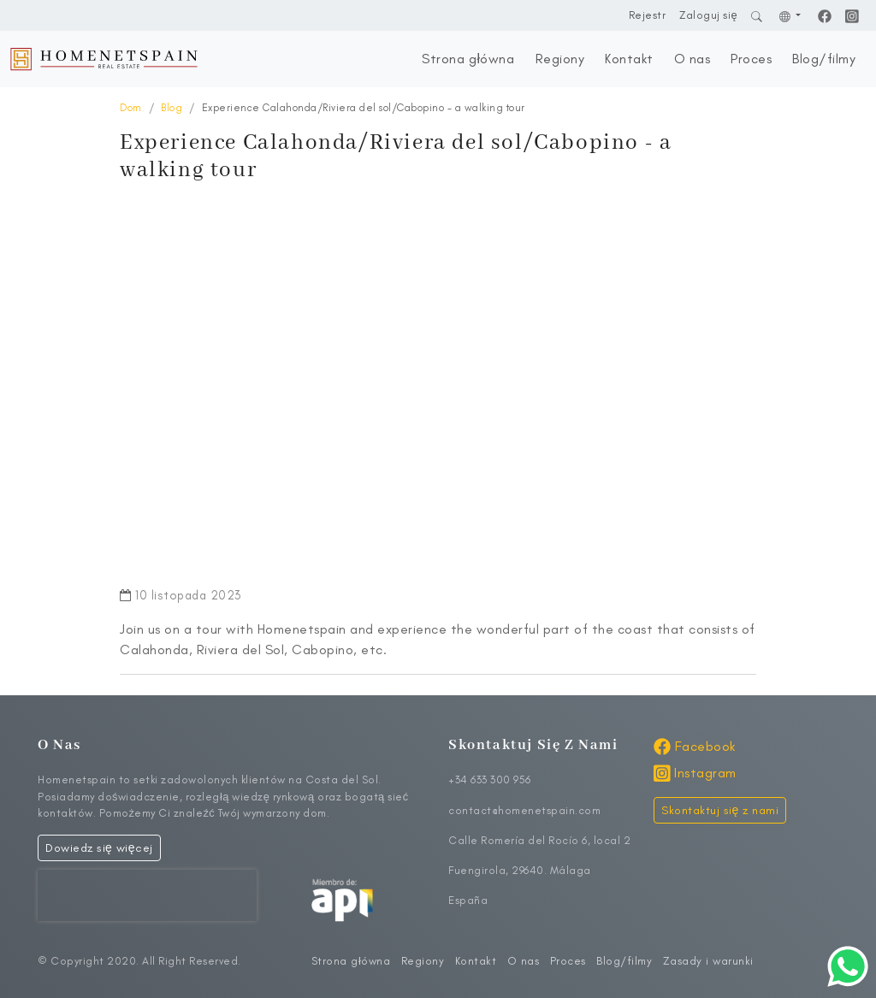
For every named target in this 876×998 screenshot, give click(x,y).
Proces (751, 58)
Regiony (560, 58)
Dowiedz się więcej (99, 848)
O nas (692, 58)
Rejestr (647, 15)
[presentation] (147, 895)
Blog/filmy (823, 58)
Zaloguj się (708, 15)
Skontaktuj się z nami (719, 810)
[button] (790, 15)
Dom (131, 108)
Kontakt (629, 58)
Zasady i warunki (708, 960)
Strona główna (468, 58)
